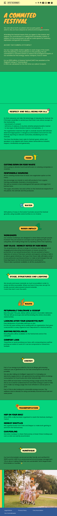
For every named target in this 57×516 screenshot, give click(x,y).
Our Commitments (10, 513)
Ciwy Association (38, 510)
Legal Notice (8, 510)
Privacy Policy (22, 510)
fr (36, 3)
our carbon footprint (39, 64)
